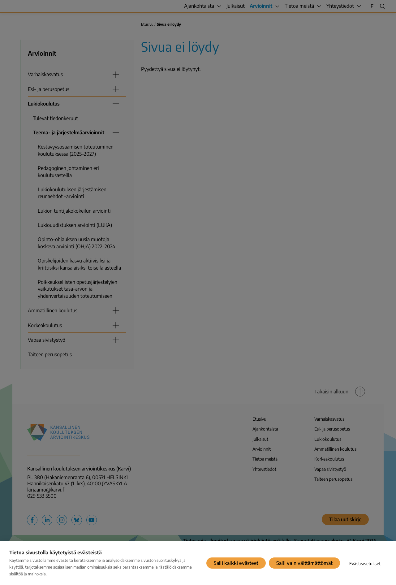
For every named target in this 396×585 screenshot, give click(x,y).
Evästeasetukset (365, 563)
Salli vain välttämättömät (304, 563)
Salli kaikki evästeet (236, 563)
